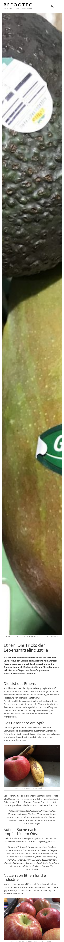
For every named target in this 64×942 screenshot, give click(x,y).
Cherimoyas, (20, 811)
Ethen (20, 691)
